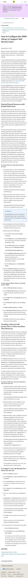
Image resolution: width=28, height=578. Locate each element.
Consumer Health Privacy (18, 574)
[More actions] (26, 18)
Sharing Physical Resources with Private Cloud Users (13, 28)
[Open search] (22, 2)
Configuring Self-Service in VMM (11, 18)
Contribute (3, 574)
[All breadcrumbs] (2, 18)
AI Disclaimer (4, 572)
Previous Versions (11, 572)
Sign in (25, 1)
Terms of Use (3, 576)
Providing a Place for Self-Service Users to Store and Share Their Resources (14, 30)
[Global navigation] (1, 2)
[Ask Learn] (23, 18)
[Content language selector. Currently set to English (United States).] (7, 566)
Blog (18, 572)
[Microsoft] (14, 2)
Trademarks (10, 576)
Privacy (8, 574)
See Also (4, 32)
